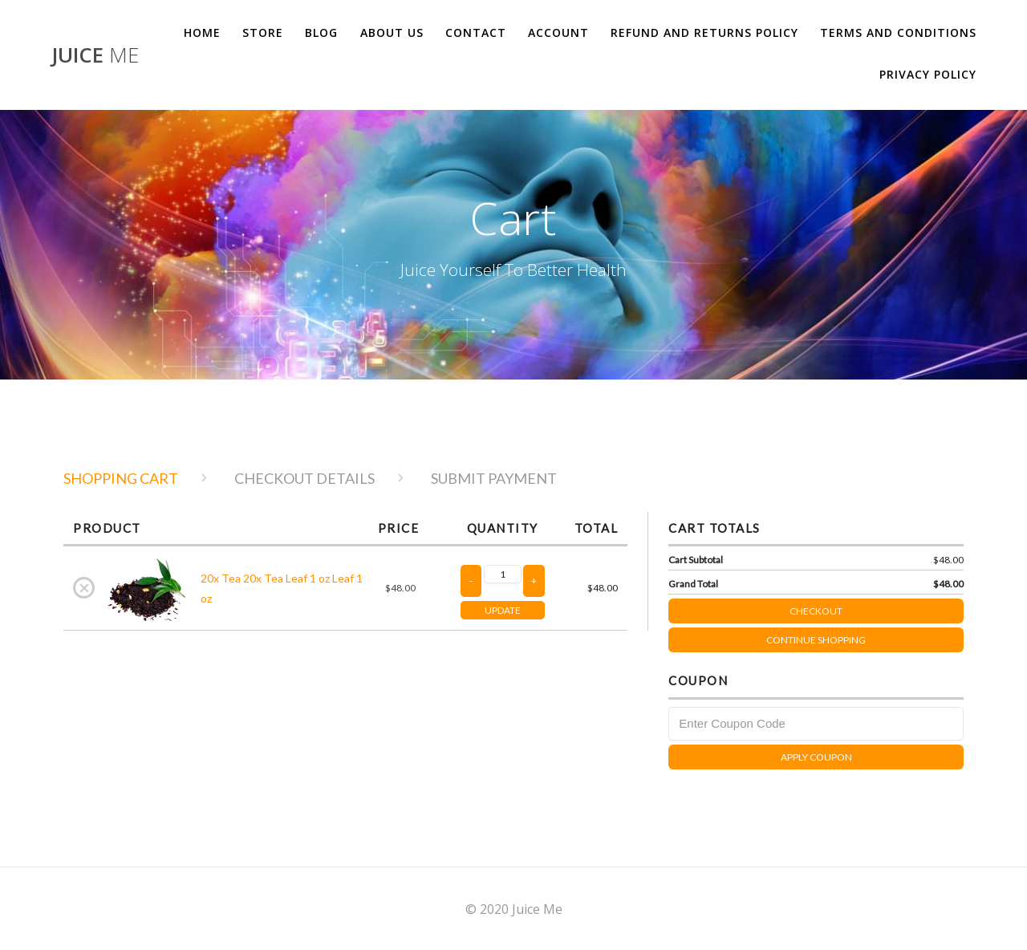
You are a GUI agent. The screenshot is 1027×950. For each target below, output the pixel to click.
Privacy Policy (927, 74)
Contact (475, 32)
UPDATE (503, 610)
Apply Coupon (816, 757)
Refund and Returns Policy (704, 32)
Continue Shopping (816, 640)
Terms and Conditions (898, 32)
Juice (95, 55)
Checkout (877, 608)
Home (202, 32)
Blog (321, 32)
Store (262, 32)
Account (558, 32)
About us (392, 32)
